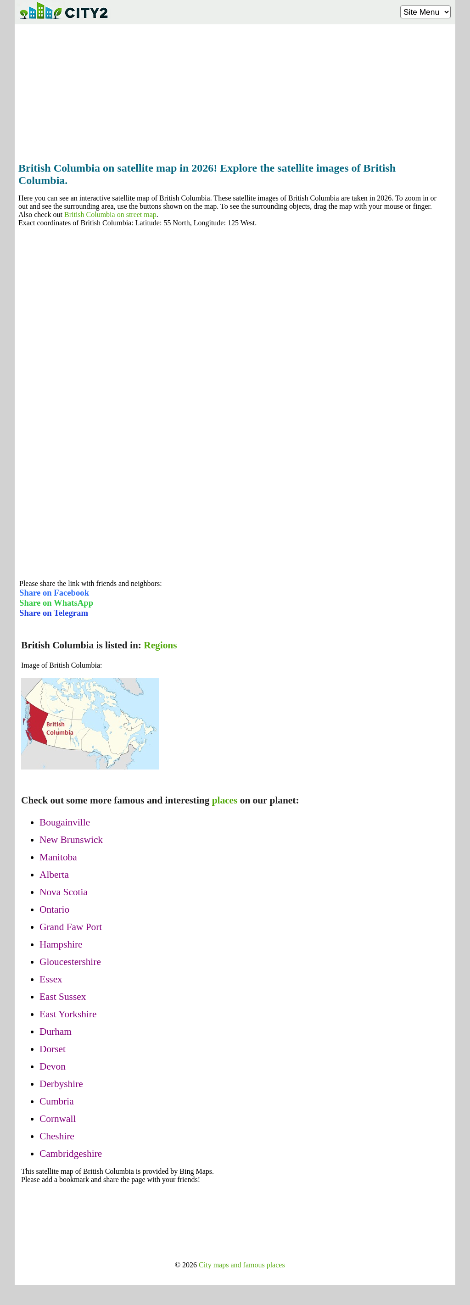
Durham (55, 1031)
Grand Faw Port (70, 926)
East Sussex (62, 996)
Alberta (54, 874)
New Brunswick (71, 839)
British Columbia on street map (110, 214)
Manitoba (58, 857)
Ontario (54, 909)
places (225, 800)
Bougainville (64, 822)
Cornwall (57, 1118)
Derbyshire (61, 1083)
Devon (52, 1066)
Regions (160, 645)
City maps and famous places (242, 1265)
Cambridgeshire (70, 1153)
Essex (50, 979)
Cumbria (56, 1101)
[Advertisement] (235, 90)
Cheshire (56, 1136)
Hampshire (61, 944)
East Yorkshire (67, 1014)
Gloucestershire (70, 961)
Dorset (52, 1048)
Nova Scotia (63, 892)
